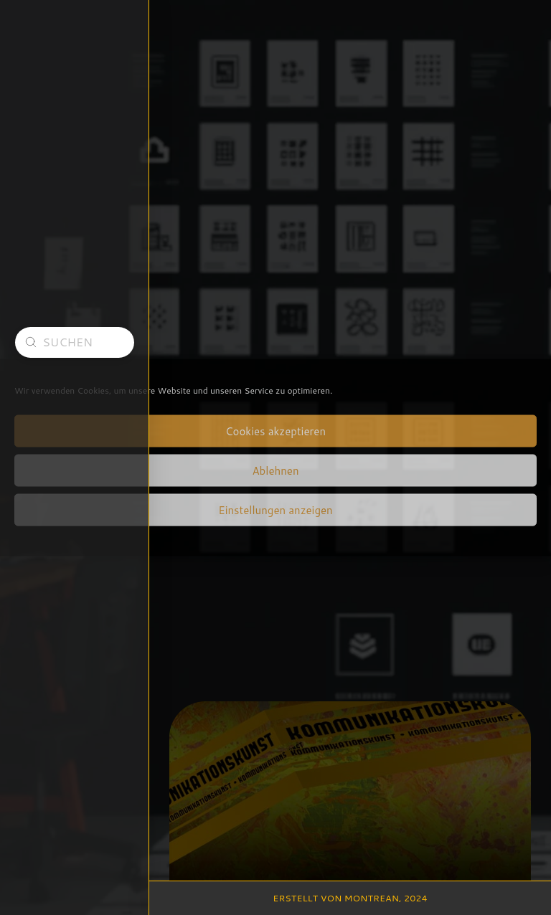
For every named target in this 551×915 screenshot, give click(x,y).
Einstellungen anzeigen (275, 509)
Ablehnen (275, 470)
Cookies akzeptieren (275, 430)
